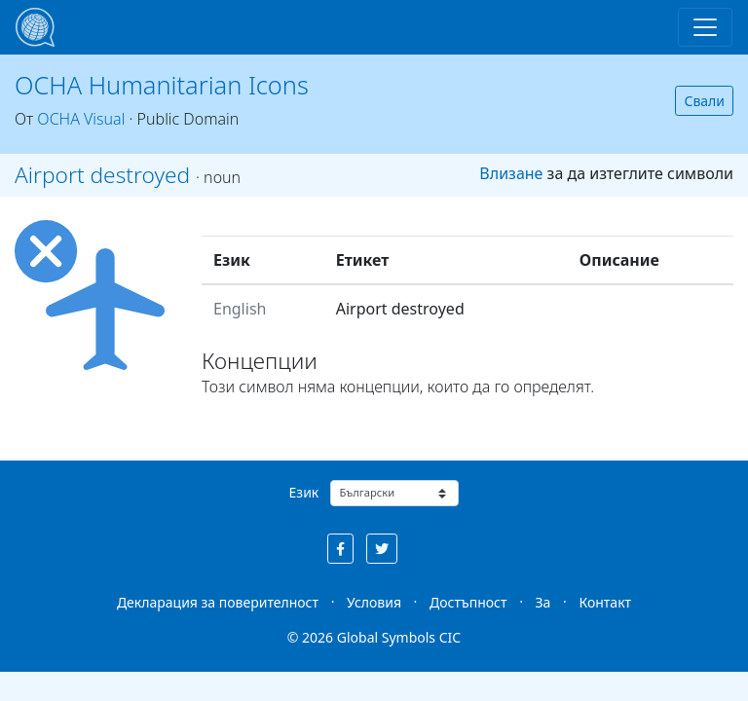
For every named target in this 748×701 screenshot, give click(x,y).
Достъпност (468, 602)
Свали (704, 101)
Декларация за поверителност (217, 602)
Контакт (605, 602)
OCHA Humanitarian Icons (162, 84)
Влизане (510, 173)
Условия (374, 602)
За (543, 602)
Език (304, 492)
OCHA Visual (81, 118)
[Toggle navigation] (705, 27)
